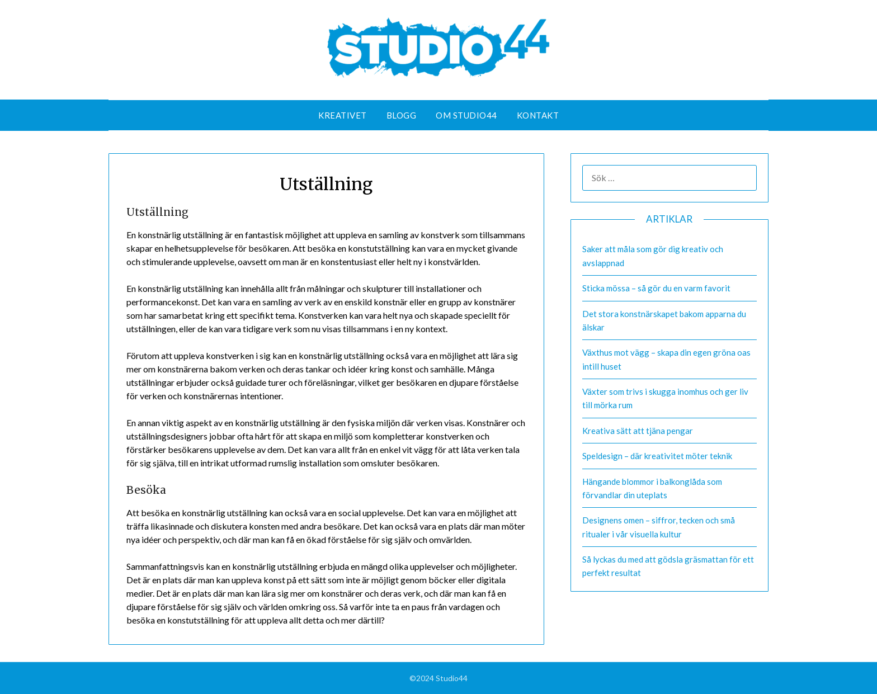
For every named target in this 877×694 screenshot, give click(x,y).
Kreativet (342, 115)
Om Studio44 (466, 115)
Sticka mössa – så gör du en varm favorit (656, 288)
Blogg (401, 115)
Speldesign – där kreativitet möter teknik (657, 456)
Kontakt (538, 115)
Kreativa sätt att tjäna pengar (637, 431)
